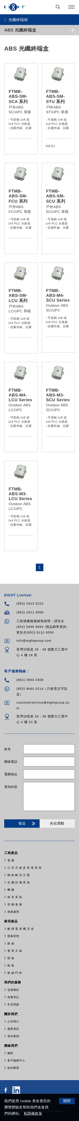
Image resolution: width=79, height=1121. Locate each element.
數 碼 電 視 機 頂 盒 (20, 928)
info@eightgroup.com (34, 640)
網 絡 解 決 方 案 (18, 875)
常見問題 (13, 1004)
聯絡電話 (10, 761)
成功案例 (13, 1036)
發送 (27, 823)
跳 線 (10, 943)
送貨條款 (13, 989)
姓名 (7, 749)
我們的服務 (13, 982)
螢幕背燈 (13, 936)
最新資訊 (13, 1028)
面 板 (10, 958)
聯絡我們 (11, 1045)
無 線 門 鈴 (14, 972)
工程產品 (11, 853)
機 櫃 (10, 889)
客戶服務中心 (16, 1060)
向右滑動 (57, 823)
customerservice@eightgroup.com (43, 705)
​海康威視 (13, 911)
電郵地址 (10, 774)
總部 (10, 1053)
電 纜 (10, 860)
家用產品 (11, 921)
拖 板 (10, 965)
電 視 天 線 (14, 950)
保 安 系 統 (14, 897)
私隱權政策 (33, 1114)
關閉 (67, 1101)
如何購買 (13, 1067)
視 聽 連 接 (14, 904)
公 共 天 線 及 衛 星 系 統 (24, 867)
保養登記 (13, 997)
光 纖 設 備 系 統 (18, 882)
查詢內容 (10, 787)
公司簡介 (13, 1021)
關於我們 (11, 1014)
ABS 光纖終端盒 (20, 30)
